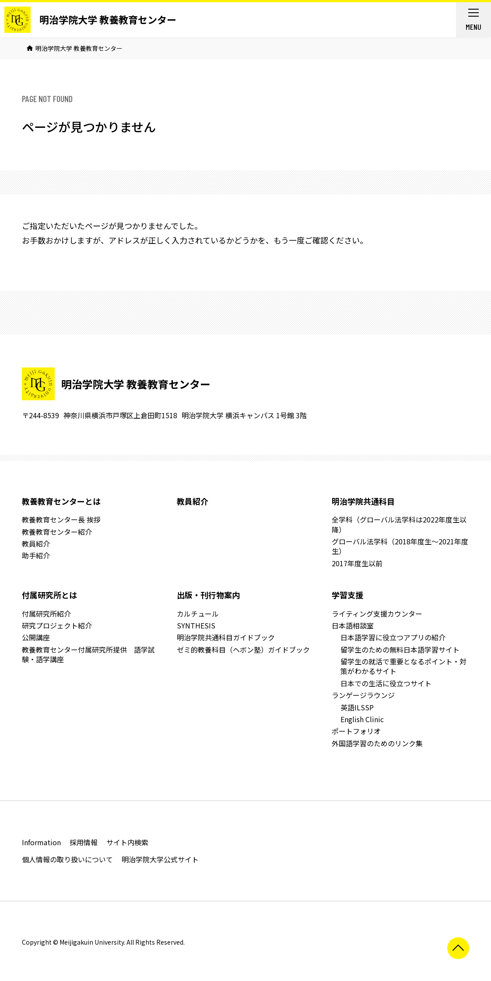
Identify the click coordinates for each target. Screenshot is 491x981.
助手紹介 (36, 555)
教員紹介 (36, 543)
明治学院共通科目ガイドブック (226, 637)
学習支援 (347, 594)
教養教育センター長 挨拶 (61, 519)
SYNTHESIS (196, 625)
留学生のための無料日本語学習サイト (399, 649)
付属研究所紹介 (46, 613)
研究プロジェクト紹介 (57, 625)
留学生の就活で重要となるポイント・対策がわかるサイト (403, 666)
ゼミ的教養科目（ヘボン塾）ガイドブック (243, 649)
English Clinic (362, 719)
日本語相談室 (353, 625)
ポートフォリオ (356, 731)
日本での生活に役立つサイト (385, 683)
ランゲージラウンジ (363, 695)
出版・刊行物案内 (208, 594)
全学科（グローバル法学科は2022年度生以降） (399, 524)
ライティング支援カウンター (377, 613)
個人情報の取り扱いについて (67, 859)
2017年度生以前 (357, 563)
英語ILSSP (357, 707)
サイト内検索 (127, 842)
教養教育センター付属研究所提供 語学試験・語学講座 (88, 654)
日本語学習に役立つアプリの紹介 (392, 637)
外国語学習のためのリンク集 (377, 743)
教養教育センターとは (61, 501)
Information (41, 842)
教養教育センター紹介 (57, 531)
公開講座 (36, 637)
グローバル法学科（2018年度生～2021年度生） (400, 546)
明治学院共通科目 (363, 501)
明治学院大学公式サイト (160, 859)
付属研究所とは (49, 594)
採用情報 (84, 842)
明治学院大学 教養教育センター (107, 19)
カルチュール (198, 613)
